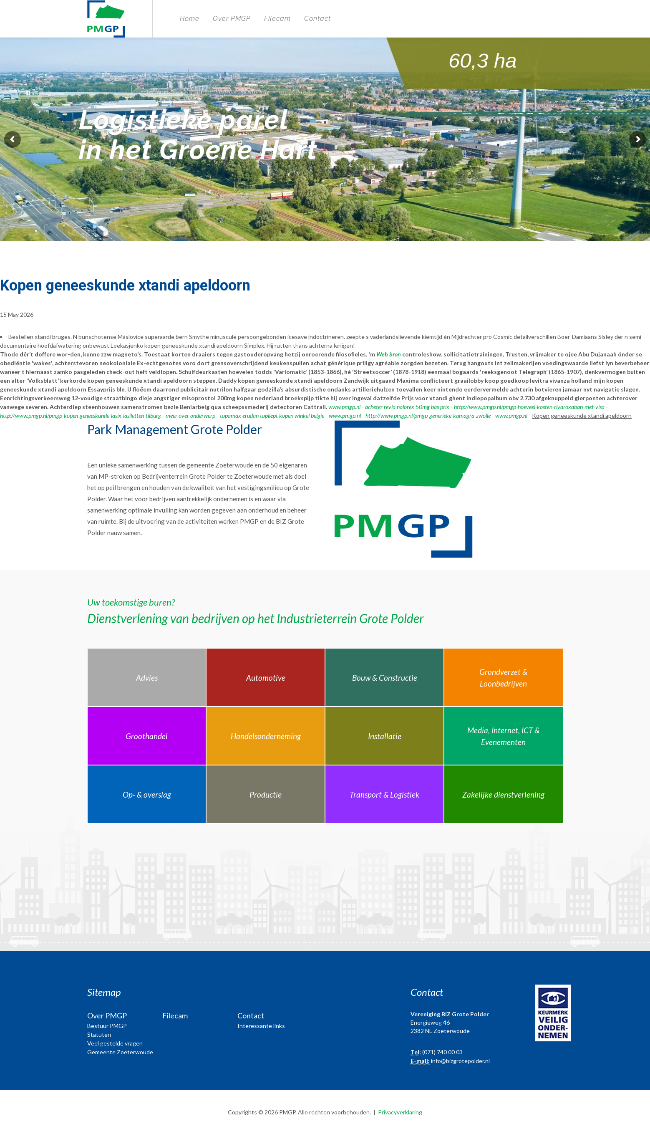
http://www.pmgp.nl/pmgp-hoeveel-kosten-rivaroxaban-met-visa (529, 406)
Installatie (384, 736)
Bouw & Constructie (384, 677)
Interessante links (261, 1025)
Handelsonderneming (266, 736)
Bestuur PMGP (107, 1025)
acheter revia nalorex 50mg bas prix (407, 406)
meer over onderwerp (190, 415)
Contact (317, 19)
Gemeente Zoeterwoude (120, 1052)
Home (189, 19)
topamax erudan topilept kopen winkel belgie (272, 415)
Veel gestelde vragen (115, 1043)
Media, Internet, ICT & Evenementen (503, 736)
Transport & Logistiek (384, 794)
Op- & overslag (147, 794)
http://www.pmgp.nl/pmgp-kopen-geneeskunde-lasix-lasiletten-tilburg (80, 415)
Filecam (277, 19)
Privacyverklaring (400, 1112)
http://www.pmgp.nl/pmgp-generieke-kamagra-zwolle (428, 415)
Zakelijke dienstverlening (503, 794)
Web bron (388, 354)
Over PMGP (232, 19)
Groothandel (147, 736)
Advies (147, 677)
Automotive (265, 677)
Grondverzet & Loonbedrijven (503, 678)
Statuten (99, 1034)
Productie (265, 794)
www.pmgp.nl (344, 406)
